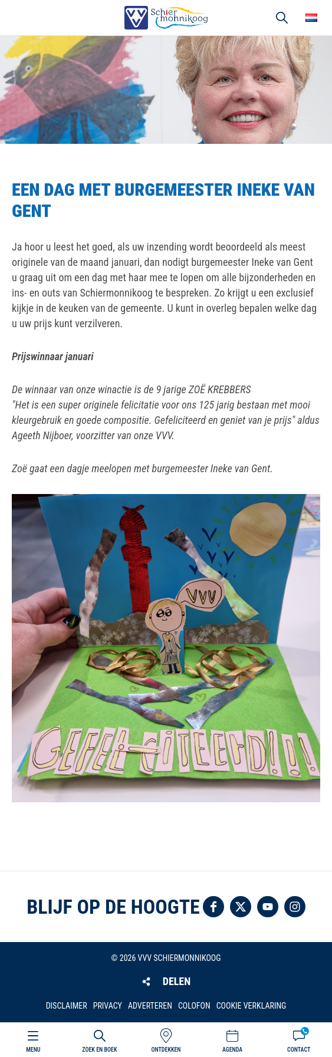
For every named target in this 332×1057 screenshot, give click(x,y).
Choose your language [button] (311, 17)
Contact (298, 1049)
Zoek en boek (99, 1049)
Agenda (232, 1049)
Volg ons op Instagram (294, 906)
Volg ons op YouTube (267, 906)
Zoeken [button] (282, 17)
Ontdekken (165, 1049)
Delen (176, 981)
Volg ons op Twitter (240, 906)
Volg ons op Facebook (213, 906)
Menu (33, 1049)
